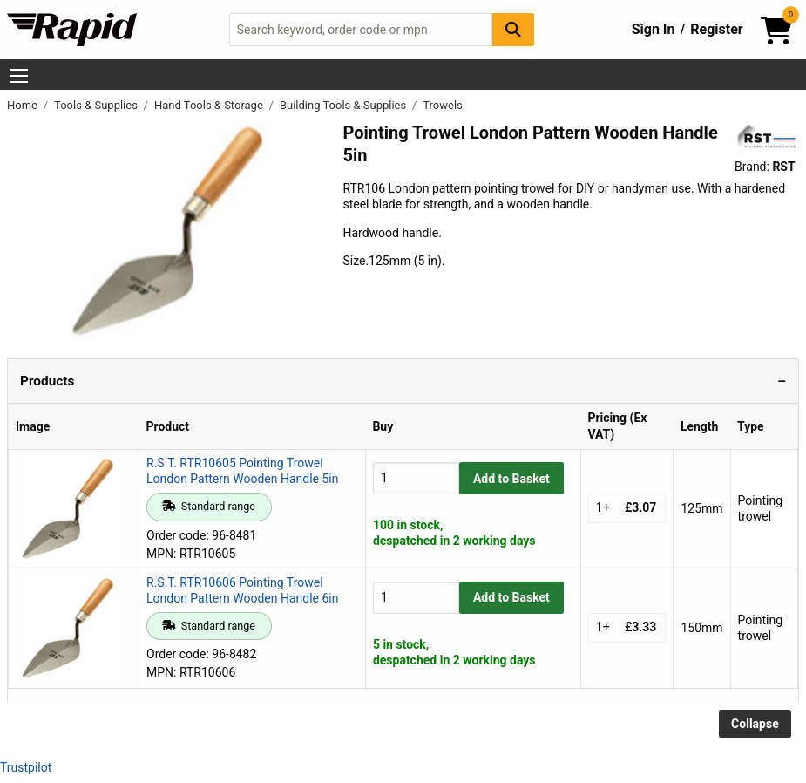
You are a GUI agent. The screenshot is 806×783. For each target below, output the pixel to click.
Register (716, 29)
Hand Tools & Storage (210, 105)
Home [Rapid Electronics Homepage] (23, 105)
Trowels (443, 105)
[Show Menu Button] (19, 76)
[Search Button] (513, 29)
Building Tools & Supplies (345, 105)
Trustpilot (25, 767)
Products (47, 381)
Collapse (755, 724)
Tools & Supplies (97, 105)
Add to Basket (511, 479)
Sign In (653, 29)
